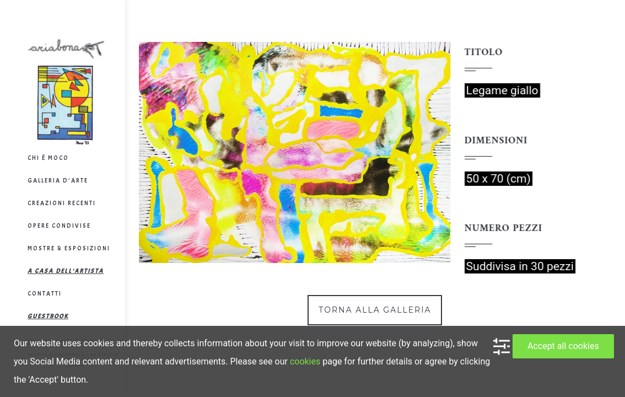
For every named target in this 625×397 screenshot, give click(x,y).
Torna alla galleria (375, 310)
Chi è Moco (48, 158)
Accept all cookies (563, 346)
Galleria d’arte (58, 180)
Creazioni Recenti (62, 203)
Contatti (45, 293)
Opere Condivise (59, 225)
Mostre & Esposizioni (69, 248)
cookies (305, 361)
